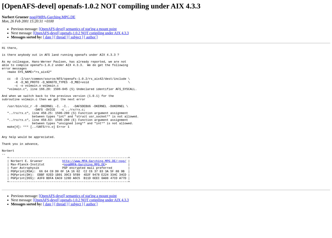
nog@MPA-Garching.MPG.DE (52, 17)
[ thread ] (61, 37)
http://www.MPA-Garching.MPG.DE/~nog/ (94, 184)
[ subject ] (76, 37)
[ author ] (91, 37)
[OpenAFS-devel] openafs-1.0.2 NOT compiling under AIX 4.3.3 (81, 33)
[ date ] (48, 37)
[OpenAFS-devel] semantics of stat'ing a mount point (78, 29)
